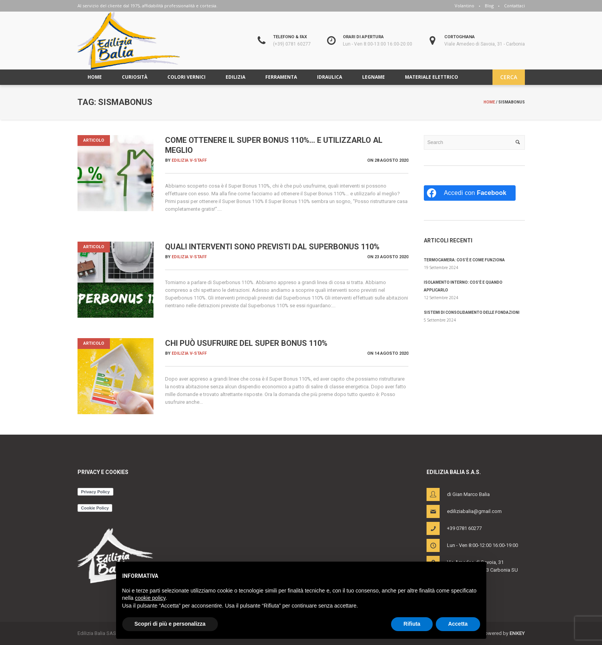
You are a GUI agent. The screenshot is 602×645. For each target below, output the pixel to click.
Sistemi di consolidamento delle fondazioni (471, 312)
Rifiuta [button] (411, 624)
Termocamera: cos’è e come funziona (464, 260)
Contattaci (514, 5)
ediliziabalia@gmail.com (474, 511)
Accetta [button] (458, 624)
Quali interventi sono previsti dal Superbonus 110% (272, 246)
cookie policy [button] (150, 598)
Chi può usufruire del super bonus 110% (246, 343)
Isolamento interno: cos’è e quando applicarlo (463, 286)
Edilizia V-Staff (189, 160)
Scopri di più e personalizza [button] (170, 624)
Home (489, 102)
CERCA (508, 77)
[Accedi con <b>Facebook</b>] (470, 193)
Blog (489, 5)
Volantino (464, 5)
